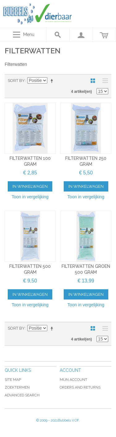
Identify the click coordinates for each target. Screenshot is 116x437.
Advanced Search (22, 395)
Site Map (13, 379)
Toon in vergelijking (30, 196)
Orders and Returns (80, 387)
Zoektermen (17, 387)
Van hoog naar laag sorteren (53, 80)
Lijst (103, 80)
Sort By (16, 80)
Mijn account (73, 379)
